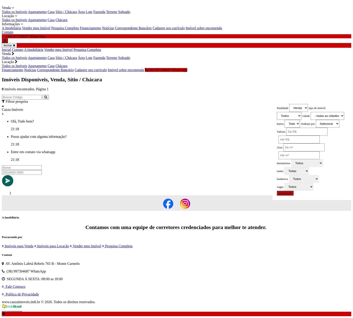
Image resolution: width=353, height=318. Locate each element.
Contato (7, 32)
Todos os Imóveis (14, 12)
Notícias (108, 28)
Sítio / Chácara (66, 12)
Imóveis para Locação (51, 246)
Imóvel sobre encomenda (204, 28)
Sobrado (124, 12)
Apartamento (37, 12)
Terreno (111, 12)
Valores (281, 131)
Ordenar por (308, 123)
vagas (280, 187)
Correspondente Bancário (133, 28)
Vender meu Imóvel (36, 28)
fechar (9, 45)
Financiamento (90, 28)
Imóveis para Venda (17, 246)
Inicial (6, 50)
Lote (89, 12)
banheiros (282, 179)
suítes (280, 171)
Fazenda (99, 12)
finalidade (282, 108)
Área (81, 12)
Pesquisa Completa (65, 28)
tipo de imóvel (317, 108)
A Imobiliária (11, 28)
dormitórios (283, 163)
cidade (306, 116)
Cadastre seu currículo (169, 28)
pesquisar (285, 193)
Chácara (61, 20)
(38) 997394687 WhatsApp (166, 70)
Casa (51, 12)
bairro (280, 123)
